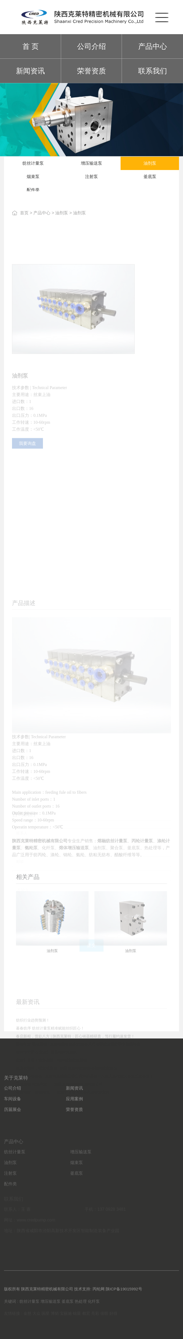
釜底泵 (150, 179)
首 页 (30, 46)
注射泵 (91, 179)
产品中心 (152, 46)
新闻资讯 (30, 71)
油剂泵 (150, 166)
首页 (24, 218)
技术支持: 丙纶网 (89, 1293)
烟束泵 (33, 179)
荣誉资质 (91, 71)
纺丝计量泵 (33, 166)
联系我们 (152, 71)
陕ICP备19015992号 (124, 1293)
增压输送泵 (91, 166)
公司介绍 (91, 46)
